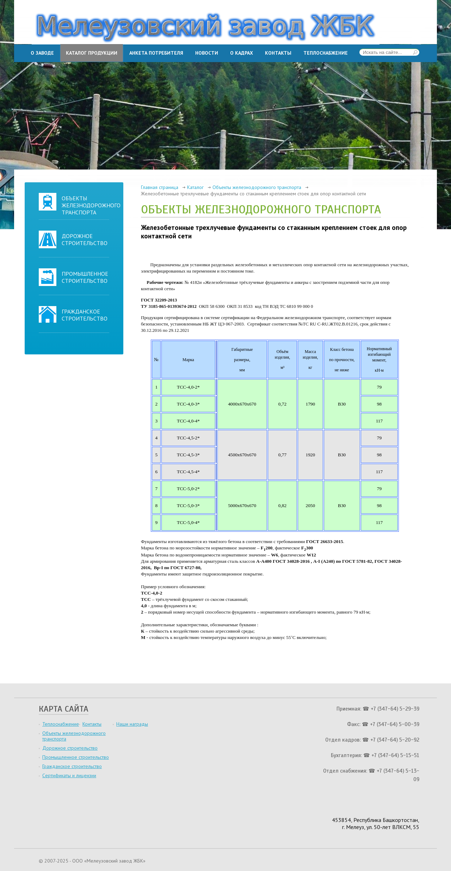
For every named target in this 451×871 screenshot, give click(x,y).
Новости (206, 53)
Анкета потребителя (156, 53)
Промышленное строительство (85, 277)
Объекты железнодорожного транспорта (91, 205)
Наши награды (132, 724)
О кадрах (241, 53)
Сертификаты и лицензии (69, 775)
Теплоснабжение (325, 53)
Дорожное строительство (84, 239)
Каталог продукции (91, 53)
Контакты (278, 53)
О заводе (42, 53)
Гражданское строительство (84, 315)
